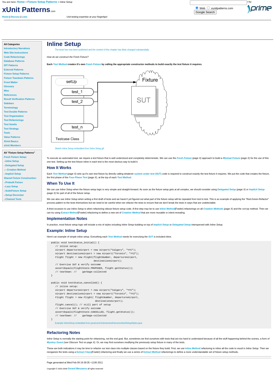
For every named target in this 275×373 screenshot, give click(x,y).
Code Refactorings (14, 57)
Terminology (11, 107)
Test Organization (14, 116)
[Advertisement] (80, 30)
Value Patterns (12, 137)
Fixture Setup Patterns (42, 1)
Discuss (15, 16)
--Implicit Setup (12, 173)
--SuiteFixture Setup (15, 190)
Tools (7, 132)
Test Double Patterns (15, 111)
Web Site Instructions (16, 52)
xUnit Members (12, 145)
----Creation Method (15, 169)
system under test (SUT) (148, 173)
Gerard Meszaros (77, 368)
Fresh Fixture (93, 64)
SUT (150, 236)
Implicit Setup (256, 189)
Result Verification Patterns (19, 99)
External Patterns (13, 69)
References (10, 95)
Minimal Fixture (231, 158)
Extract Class (84, 352)
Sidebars (9, 103)
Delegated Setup (226, 189)
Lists (24, 16)
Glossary (9, 86)
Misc (6, 90)
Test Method (60, 64)
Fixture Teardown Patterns (19, 78)
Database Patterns (14, 61)
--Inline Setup (11, 161)
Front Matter (11, 82)
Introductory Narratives (17, 48)
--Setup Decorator (14, 195)
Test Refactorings (14, 120)
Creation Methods (213, 208)
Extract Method (69, 212)
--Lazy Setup (11, 186)
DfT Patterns (11, 65)
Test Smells (10, 124)
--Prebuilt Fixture (13, 182)
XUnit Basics (11, 141)
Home (21, 1)
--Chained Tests (12, 199)
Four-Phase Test (78, 177)
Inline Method (167, 208)
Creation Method (131, 212)
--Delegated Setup (14, 165)
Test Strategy (11, 128)
